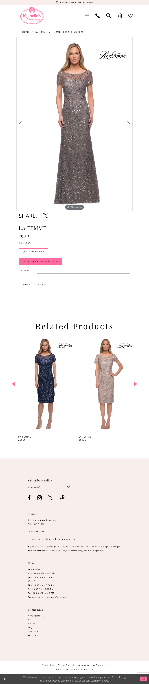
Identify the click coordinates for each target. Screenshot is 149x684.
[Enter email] (49, 487)
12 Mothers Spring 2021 (68, 31)
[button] (86, 15)
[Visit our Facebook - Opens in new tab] (29, 497)
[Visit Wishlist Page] (130, 15)
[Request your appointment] (74, 2)
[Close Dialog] (5, 679)
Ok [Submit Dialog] (144, 678)
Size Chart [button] (25, 243)
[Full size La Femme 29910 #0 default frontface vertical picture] (74, 124)
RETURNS (33, 635)
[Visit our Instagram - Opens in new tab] (39, 497)
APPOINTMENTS (36, 615)
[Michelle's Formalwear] (32, 15)
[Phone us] (97, 15)
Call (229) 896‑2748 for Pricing (40, 261)
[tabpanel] (74, 124)
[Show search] (108, 15)
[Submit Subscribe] (68, 487)
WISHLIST (33, 619)
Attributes (28, 270)
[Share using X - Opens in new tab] (45, 215)
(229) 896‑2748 (36, 531)
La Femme (41, 31)
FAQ (30, 627)
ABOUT (31, 623)
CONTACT (33, 631)
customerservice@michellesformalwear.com (52, 539)
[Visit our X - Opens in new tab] (51, 497)
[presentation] (44, 384)
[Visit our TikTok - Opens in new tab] (62, 497)
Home (25, 31)
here (105, 680)
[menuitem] (86, 15)
